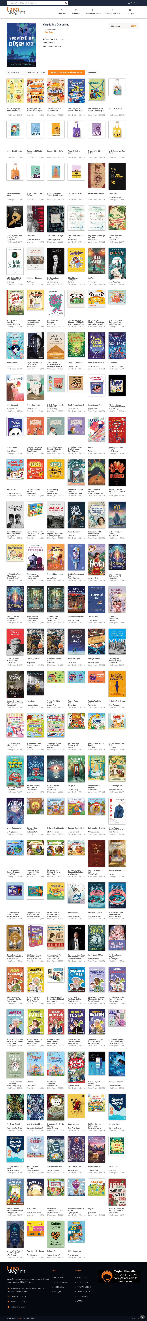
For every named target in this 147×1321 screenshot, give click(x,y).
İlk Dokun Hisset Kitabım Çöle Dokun (75, 871)
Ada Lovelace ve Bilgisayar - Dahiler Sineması (14, 999)
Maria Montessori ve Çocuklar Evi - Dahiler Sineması (15, 1041)
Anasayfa (61, 12)
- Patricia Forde (50, 30)
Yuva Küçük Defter (75, 193)
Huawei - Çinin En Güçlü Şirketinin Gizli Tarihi (117, 491)
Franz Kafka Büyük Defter (95, 152)
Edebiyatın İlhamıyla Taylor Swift (14, 1083)
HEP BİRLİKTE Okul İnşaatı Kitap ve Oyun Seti (96, 110)
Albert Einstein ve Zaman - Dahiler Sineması (33, 999)
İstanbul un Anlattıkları (51, 1083)
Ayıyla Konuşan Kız (54, 1166)
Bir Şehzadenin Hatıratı (53, 279)
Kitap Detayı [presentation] (13, 72)
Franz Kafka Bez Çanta (74, 152)
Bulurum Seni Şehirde (76, 828)
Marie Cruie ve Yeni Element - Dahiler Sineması (34, 1041)
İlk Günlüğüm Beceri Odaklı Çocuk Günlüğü (14, 576)
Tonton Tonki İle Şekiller (53, 702)
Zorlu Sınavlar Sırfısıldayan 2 (32, 617)
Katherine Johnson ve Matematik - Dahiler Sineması (96, 999)
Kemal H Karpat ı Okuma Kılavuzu (13, 659)
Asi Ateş (91, 278)
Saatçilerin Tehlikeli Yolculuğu (75, 490)
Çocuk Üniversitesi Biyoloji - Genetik (54, 448)
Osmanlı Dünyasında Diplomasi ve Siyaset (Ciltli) (15, 703)
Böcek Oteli (113, 1166)
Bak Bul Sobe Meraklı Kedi (117, 744)
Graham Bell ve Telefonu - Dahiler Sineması (75, 999)
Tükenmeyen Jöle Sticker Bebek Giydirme (13, 745)
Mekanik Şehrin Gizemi (94, 490)
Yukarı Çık (135, 1318)
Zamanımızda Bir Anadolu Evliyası (54, 956)
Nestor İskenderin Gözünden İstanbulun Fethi (15, 956)
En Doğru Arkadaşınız (117, 701)
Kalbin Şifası (52, 1251)
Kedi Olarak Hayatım (96, 363)
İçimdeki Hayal (114, 1124)
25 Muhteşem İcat (74, 1251)
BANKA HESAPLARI (84, 1292)
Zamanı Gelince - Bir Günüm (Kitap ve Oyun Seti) (35, 533)
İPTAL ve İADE (82, 1296)
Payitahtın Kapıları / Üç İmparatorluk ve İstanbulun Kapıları (116, 1210)
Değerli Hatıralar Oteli (117, 870)
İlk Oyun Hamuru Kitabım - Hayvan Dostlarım (33, 914)
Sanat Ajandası (73, 1124)
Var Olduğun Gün (94, 1166)
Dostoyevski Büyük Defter (34, 152)
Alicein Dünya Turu (116, 786)
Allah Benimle (73, 913)
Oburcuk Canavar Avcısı (33, 490)
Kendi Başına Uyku (95, 405)
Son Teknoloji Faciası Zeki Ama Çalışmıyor (15, 786)
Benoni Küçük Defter (14, 151)
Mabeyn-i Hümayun (34, 278)
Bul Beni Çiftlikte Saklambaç (94, 1125)
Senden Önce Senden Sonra (76, 575)
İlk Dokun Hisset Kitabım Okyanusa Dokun (14, 872)
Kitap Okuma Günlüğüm (73, 279)
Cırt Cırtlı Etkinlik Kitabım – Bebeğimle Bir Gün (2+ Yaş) (96, 322)
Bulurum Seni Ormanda (32, 829)
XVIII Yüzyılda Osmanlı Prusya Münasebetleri (115, 660)
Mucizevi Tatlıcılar (95, 913)
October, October (33, 659)
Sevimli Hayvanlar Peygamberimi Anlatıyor (115, 237)
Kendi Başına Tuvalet (76, 405)
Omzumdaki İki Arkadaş (94, 786)
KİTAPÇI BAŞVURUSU (62, 1282)
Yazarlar (76, 12)
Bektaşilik (31, 236)
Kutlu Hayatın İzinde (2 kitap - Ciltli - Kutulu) (14, 237)
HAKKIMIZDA (59, 1287)
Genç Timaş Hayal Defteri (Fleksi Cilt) (14, 110)
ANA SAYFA (58, 1278)
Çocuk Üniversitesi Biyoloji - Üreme (75, 448)
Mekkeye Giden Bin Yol (95, 871)
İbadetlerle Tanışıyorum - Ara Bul (55, 1209)
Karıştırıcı (71, 786)
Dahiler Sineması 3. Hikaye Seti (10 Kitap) (55, 998)
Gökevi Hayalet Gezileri (94, 1083)
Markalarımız (92, 12)
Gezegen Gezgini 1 (116, 1082)
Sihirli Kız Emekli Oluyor (115, 956)
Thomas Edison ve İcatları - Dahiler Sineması (95, 1041)
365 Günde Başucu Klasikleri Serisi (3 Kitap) (34, 956)
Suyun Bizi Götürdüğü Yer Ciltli (96, 236)
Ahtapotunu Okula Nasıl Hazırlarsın (115, 321)
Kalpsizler (31, 701)
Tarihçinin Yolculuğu (55, 236)
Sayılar (91, 1209)
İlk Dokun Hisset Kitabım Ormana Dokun (53, 872)
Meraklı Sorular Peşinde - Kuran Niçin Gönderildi (15, 1210)
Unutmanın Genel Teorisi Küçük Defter (55, 194)
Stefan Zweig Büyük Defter (34, 194)
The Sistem (113, 193)
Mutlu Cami (31, 1209)
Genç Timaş (49, 32)
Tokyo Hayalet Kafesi (76, 616)
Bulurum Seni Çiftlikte (96, 828)
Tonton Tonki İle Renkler (94, 702)
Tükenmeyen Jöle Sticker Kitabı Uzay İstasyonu (75, 110)
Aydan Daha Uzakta (14, 828)
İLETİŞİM (130, 12)
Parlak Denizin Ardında (53, 786)
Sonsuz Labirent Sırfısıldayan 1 (13, 617)
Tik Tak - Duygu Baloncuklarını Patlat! (117, 406)
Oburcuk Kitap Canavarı (52, 490)
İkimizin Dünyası (74, 659)
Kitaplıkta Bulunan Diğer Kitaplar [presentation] (66, 72)
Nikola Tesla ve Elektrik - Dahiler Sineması (74, 1041)
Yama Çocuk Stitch (95, 955)
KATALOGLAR (82, 1278)
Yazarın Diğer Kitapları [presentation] (35, 72)
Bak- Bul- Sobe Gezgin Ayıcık (73, 744)
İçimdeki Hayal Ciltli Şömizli (14, 1167)
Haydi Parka (11, 490)
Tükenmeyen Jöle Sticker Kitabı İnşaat (34, 110)
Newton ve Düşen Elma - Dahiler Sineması (53, 1041)
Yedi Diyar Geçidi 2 (34, 1124)
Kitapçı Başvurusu (113, 12)
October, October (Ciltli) (54, 659)
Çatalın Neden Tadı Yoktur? (116, 448)
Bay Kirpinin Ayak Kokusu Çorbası (33, 321)
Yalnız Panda (12, 447)
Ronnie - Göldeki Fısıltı (115, 279)
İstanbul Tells (32, 1082)
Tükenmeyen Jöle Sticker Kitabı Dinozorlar (54, 110)
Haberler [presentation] (92, 72)
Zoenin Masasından (55, 574)
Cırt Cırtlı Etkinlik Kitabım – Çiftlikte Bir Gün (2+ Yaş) (76, 322)
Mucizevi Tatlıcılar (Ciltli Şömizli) (116, 913)
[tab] (13, 72)
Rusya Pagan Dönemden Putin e (116, 829)
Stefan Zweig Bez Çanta (13, 194)
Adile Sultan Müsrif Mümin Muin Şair (14, 279)
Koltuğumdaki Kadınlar (52, 321)
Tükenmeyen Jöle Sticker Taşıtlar (54, 744)
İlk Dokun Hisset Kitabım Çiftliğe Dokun (33, 872)
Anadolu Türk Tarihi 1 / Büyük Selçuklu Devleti (15, 1253)
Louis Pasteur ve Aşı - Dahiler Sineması (117, 998)
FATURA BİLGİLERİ (84, 1287)
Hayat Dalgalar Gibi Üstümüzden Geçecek (34, 364)
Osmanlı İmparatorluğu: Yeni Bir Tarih (55, 533)
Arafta (90, 447)
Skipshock (113, 363)
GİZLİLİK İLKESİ (82, 1282)
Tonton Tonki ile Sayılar (74, 702)
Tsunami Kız (93, 616)
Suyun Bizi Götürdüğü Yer (76, 236)
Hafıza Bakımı (12, 363)
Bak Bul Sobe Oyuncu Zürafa (96, 744)
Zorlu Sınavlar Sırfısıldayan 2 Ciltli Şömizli (54, 618)
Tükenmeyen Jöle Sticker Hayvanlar (34, 744)
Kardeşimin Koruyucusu (113, 617)
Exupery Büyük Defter (55, 151)
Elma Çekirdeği (12, 405)
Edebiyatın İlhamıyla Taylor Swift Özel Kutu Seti (117, 1041)
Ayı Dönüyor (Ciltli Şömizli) (115, 533)
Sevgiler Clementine (75, 363)
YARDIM (80, 1301)
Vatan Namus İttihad (75, 532)
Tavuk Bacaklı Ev (74, 1166)
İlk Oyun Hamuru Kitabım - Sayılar (53, 913)
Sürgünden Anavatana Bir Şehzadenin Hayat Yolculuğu (76, 956)
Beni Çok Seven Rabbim (33, 1167)
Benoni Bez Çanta (115, 109)
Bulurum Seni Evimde (55, 828)
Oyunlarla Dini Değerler (12, 321)
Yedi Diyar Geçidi (13, 1124)
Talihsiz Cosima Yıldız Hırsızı (33, 786)
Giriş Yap (132, 3)
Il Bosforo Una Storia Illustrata (55, 1125)
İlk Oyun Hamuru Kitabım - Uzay (13, 913)
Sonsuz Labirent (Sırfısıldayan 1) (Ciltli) (115, 576)
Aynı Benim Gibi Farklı (35, 1251)
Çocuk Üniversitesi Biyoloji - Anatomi (34, 448)
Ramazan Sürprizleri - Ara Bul (76, 1209)
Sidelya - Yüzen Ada (95, 659)
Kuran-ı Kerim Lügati (96, 193)
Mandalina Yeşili (33, 405)
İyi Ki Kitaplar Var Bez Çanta (117, 152)
